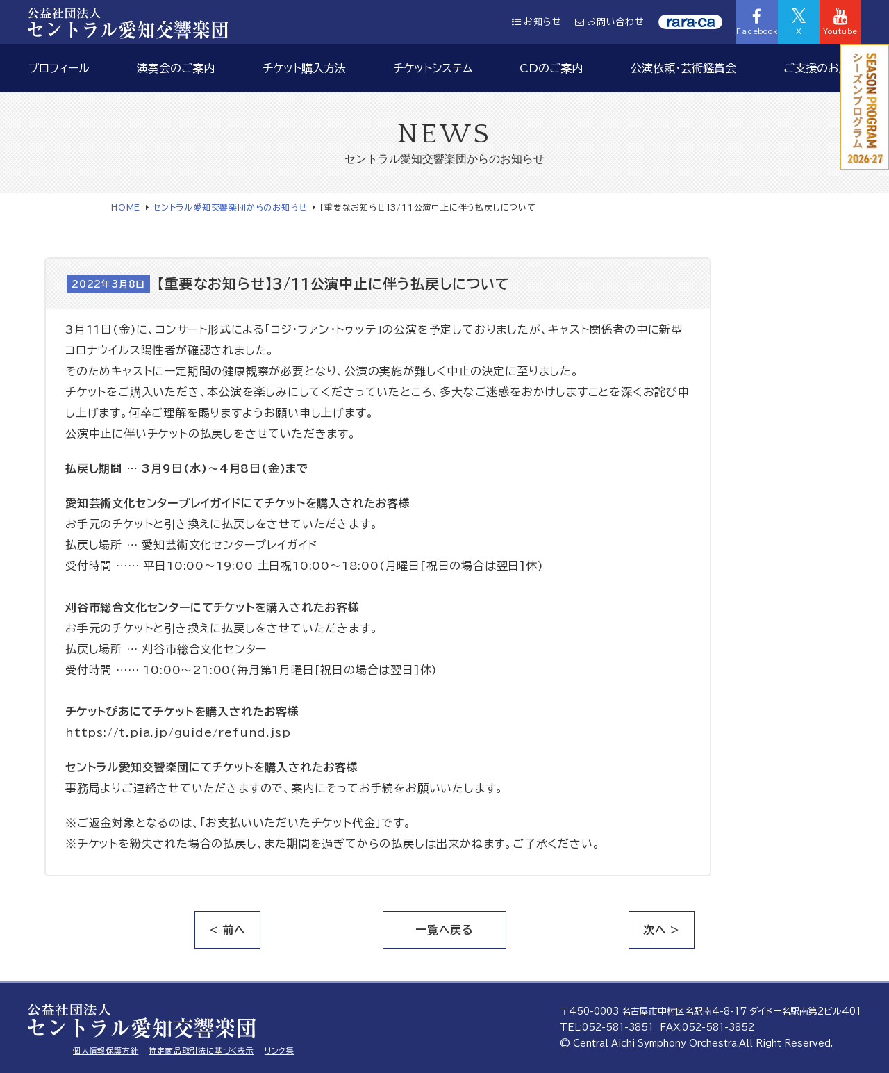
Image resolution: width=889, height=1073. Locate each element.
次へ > (661, 929)
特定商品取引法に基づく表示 (201, 1050)
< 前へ (227, 929)
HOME (125, 207)
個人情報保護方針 (105, 1050)
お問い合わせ (610, 21)
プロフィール (59, 68)
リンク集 (279, 1050)
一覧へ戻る (444, 929)
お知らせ (536, 21)
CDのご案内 (551, 68)
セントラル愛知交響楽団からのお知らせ (230, 207)
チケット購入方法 (304, 68)
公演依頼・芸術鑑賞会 (683, 68)
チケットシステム (432, 68)
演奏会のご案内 (176, 68)
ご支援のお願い (822, 68)
